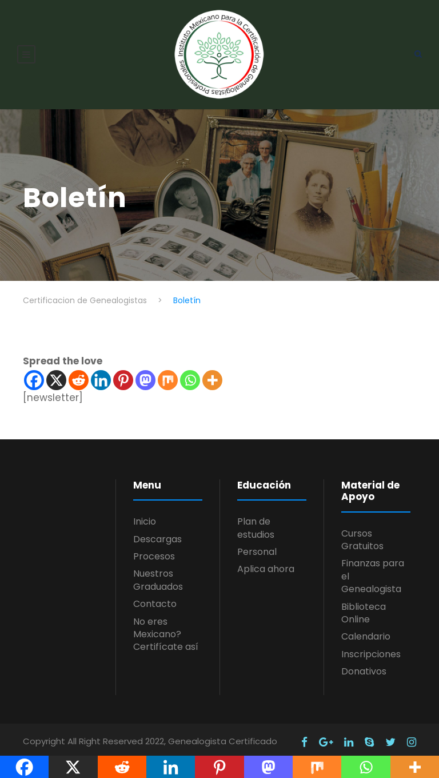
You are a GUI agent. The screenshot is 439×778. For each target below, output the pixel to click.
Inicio (144, 515)
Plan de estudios (255, 521)
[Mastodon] (145, 374)
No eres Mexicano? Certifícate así (165, 628)
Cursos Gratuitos (362, 533)
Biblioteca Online (363, 607)
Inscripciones (371, 647)
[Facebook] (34, 374)
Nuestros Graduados (158, 573)
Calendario (365, 630)
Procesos (154, 550)
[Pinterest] (123, 374)
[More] (212, 374)
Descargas (157, 532)
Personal (257, 545)
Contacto (155, 597)
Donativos (363, 665)
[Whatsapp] (190, 374)
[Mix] (168, 374)
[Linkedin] (101, 374)
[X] (56, 374)
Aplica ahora (265, 562)
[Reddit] (79, 374)
